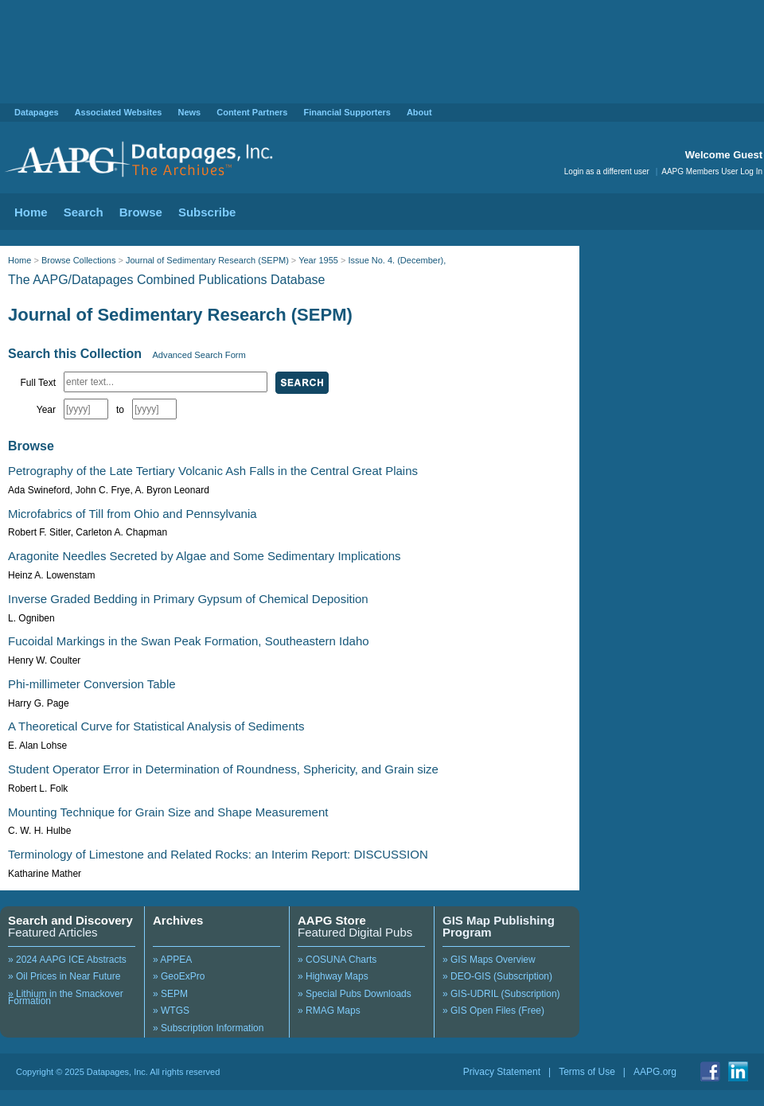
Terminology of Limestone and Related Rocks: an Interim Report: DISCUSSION (218, 854)
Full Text (38, 382)
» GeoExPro (179, 976)
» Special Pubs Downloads (354, 993)
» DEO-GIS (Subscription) (497, 976)
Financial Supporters (346, 112)
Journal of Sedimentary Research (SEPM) (207, 260)
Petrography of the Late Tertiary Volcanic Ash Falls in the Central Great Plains (213, 470)
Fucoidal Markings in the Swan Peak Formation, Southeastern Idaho (188, 641)
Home (31, 212)
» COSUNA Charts (337, 959)
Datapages (36, 112)
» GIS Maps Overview (489, 959)
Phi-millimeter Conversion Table (92, 684)
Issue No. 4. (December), (397, 260)
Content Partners (251, 112)
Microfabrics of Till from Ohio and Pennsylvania (132, 513)
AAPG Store (332, 920)
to (120, 409)
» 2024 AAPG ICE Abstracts (67, 959)
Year (46, 409)
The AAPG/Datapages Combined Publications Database (166, 279)
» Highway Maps (333, 976)
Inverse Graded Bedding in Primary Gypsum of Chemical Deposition (188, 599)
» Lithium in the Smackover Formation (65, 997)
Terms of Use (587, 1071)
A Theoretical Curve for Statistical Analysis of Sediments (156, 726)
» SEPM (170, 993)
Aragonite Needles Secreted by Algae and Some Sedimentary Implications (204, 556)
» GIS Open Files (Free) (493, 1010)
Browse (140, 212)
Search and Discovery (70, 920)
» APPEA (172, 959)
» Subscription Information (208, 1028)
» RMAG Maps (329, 1010)
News (189, 112)
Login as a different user (606, 171)
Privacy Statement (501, 1071)
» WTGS (171, 1010)
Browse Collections (78, 260)
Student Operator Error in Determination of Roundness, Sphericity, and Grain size (223, 769)
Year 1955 (318, 260)
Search (83, 212)
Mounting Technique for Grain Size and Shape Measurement (168, 812)
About (419, 112)
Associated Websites (118, 112)
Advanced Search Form (199, 355)
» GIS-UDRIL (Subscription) (501, 993)
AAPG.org (654, 1071)
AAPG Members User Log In (711, 171)
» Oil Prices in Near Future (64, 976)
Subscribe (207, 212)
